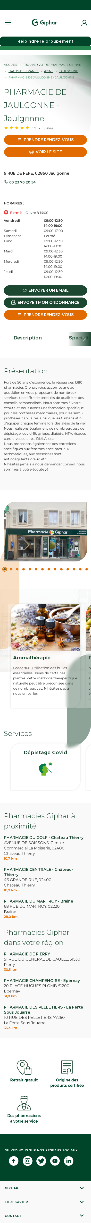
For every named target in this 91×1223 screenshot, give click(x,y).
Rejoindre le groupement (45, 41)
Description (28, 338)
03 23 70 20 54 (22, 182)
